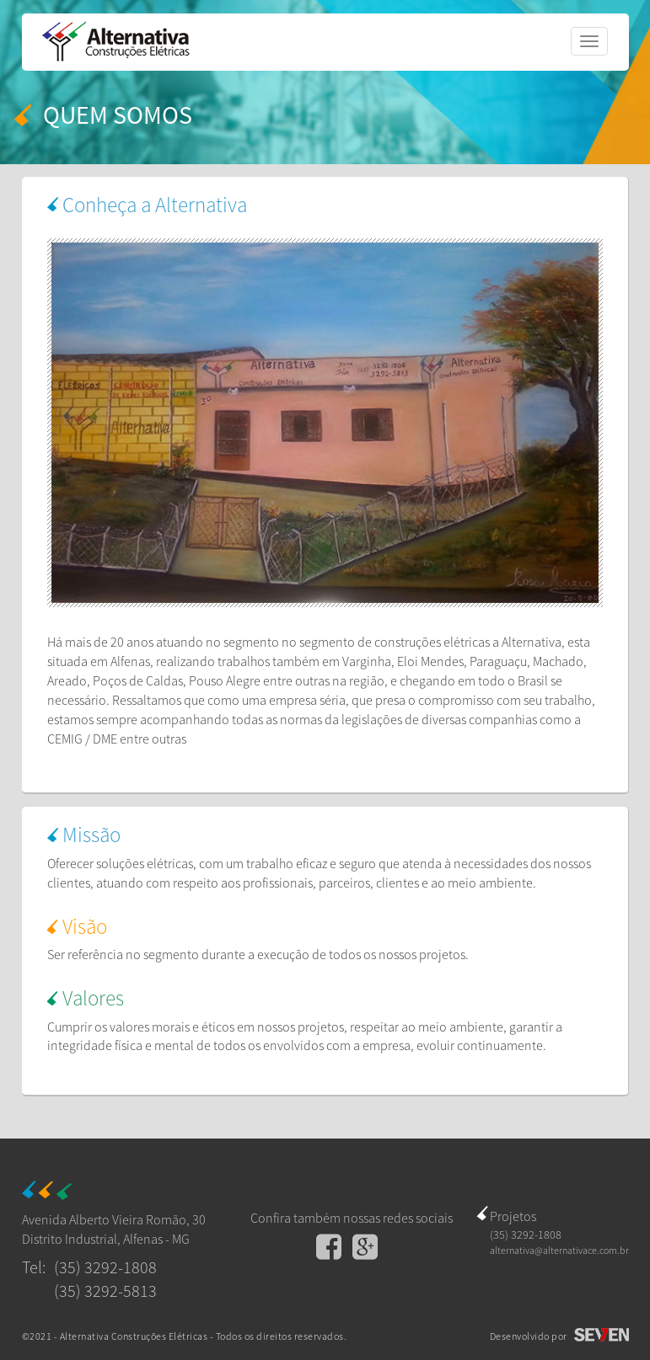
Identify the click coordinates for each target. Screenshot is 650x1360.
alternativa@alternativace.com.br (559, 1250)
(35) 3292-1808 (105, 1266)
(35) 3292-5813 (105, 1290)
